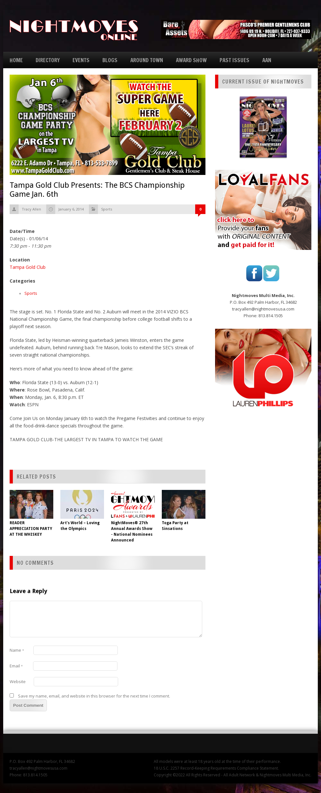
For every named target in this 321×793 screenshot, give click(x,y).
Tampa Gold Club (28, 267)
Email (16, 666)
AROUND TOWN (146, 60)
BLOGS (109, 60)
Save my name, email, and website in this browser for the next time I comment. (94, 696)
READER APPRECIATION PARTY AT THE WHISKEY (31, 529)
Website (18, 681)
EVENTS (81, 60)
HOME (16, 60)
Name (17, 650)
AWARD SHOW (191, 60)
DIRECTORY (48, 60)
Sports (106, 209)
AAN (266, 60)
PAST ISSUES (234, 60)
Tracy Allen (31, 209)
